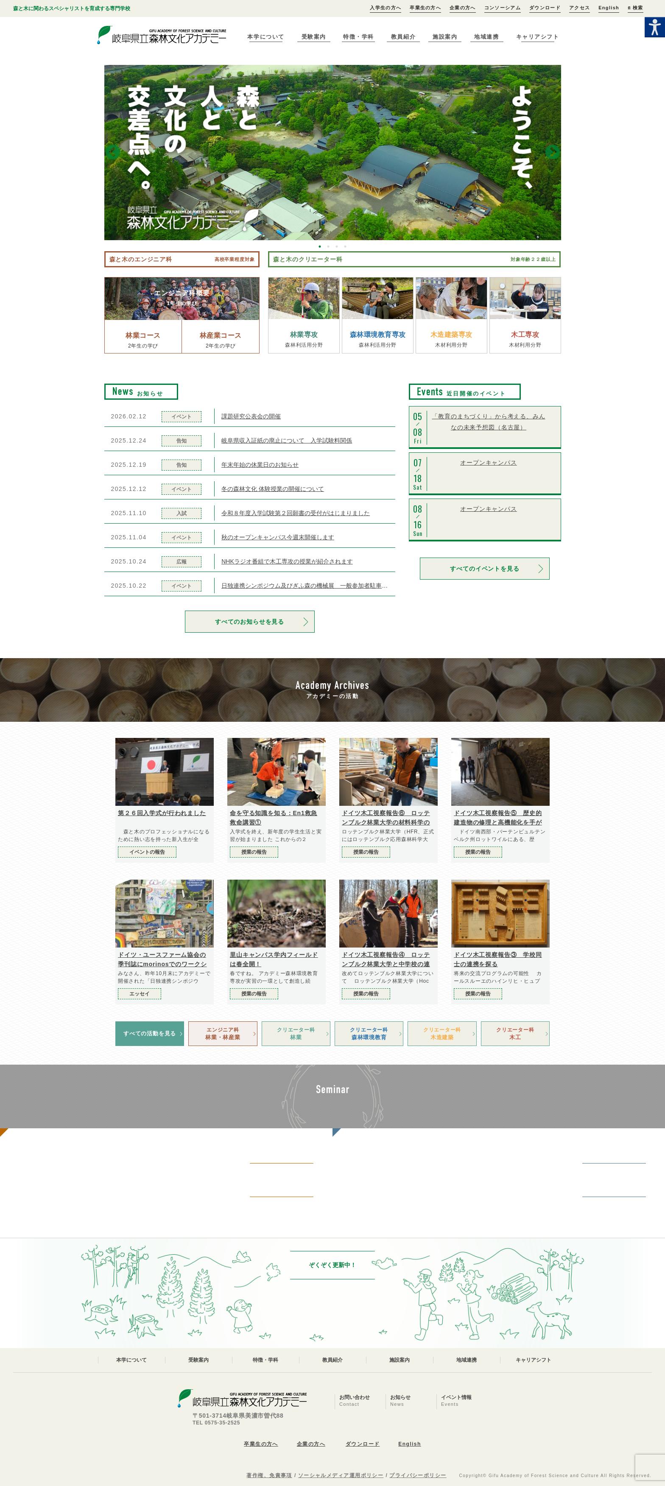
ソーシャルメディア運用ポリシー (341, 1475)
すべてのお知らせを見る (249, 621)
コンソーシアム (502, 7)
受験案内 (314, 37)
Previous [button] (112, 152)
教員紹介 (403, 37)
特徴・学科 (358, 37)
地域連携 (486, 37)
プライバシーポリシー (417, 1475)
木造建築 (442, 1033)
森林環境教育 (369, 1033)
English (608, 7)
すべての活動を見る (149, 1033)
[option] (332, 152)
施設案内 (445, 37)
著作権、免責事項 (269, 1475)
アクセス (579, 7)
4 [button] (345, 246)
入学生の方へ (385, 7)
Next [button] (552, 152)
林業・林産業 (222, 1033)
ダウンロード (545, 7)
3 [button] (336, 246)
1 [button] (320, 246)
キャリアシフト (537, 37)
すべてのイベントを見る (484, 568)
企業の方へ (463, 7)
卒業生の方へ (425, 7)
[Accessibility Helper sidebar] (655, 27)
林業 (296, 1033)
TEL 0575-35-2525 (216, 1423)
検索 (635, 7)
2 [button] (328, 246)
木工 (515, 1033)
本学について (265, 37)
